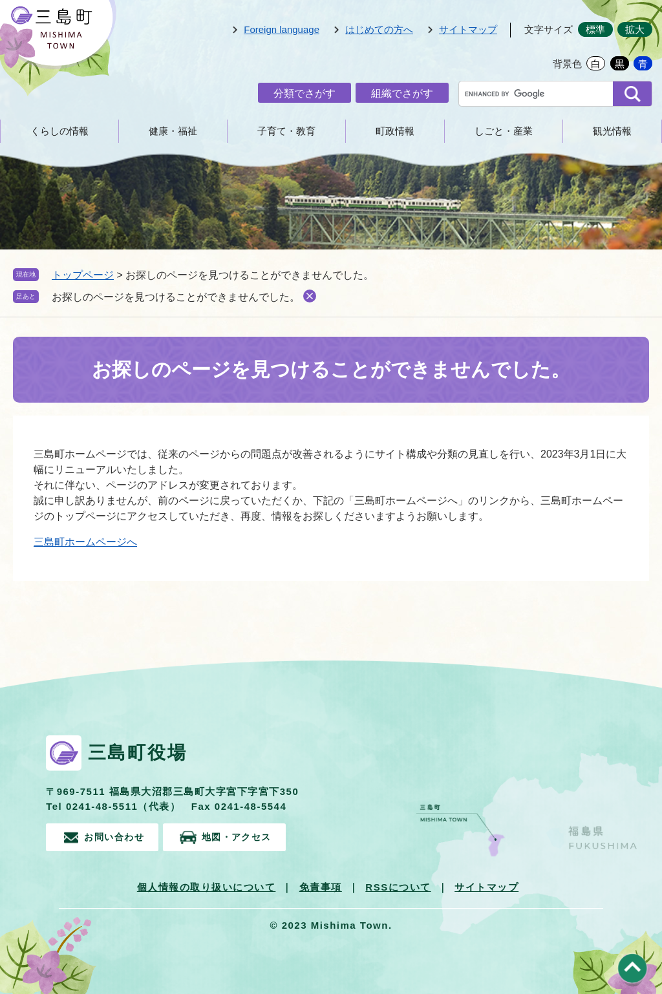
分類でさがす (304, 93)
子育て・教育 (286, 130)
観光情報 (612, 130)
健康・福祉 (173, 130)
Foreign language (281, 29)
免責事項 (320, 885)
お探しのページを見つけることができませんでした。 (176, 296)
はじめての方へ (379, 29)
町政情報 (395, 130)
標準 (595, 29)
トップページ (83, 275)
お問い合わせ (117, 835)
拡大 (635, 29)
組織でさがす (402, 93)
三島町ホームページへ (85, 541)
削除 (309, 296)
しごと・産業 (504, 130)
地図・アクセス (249, 835)
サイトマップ (468, 29)
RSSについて (398, 885)
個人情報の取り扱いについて (206, 885)
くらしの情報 (59, 130)
